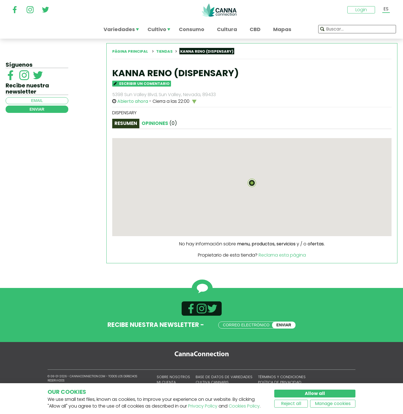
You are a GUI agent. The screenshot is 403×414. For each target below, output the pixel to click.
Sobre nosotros (173, 377)
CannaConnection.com (219, 10)
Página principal (130, 51)
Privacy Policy (202, 406)
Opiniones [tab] (159, 123)
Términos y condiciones (282, 377)
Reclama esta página (282, 255)
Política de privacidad (279, 382)
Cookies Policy (244, 406)
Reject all (291, 403)
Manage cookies (333, 403)
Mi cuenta (166, 382)
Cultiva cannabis (212, 382)
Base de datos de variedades (224, 377)
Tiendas (164, 51)
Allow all (315, 393)
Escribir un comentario (142, 83)
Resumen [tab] (125, 123)
